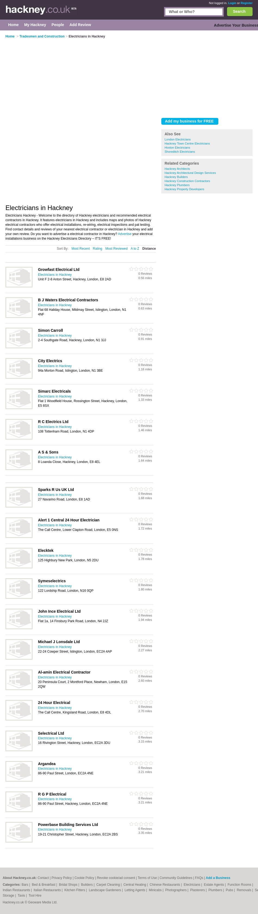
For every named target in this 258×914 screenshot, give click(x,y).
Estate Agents (214, 885)
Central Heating (135, 885)
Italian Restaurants (48, 890)
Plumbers (215, 890)
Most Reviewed (116, 249)
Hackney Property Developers (184, 189)
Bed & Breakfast (44, 885)
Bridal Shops (68, 885)
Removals (244, 890)
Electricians (192, 885)
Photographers (176, 890)
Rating (97, 249)
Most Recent (80, 249)
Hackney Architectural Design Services (190, 172)
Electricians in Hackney (55, 275)
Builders (87, 885)
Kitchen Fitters (75, 890)
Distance (149, 249)
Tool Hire (35, 895)
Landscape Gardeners (105, 890)
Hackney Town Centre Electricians (187, 143)
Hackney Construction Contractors (187, 181)
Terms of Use (147, 878)
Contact (43, 878)
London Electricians (178, 139)
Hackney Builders (176, 177)
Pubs (230, 890)
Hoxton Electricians (177, 147)
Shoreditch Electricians (180, 151)
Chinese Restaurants (165, 885)
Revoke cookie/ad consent (116, 878)
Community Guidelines (175, 878)
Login (232, 3)
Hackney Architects (177, 168)
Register (247, 3)
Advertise (124, 234)
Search (239, 11)
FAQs (199, 878)
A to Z (135, 249)
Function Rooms (240, 885)
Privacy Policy (62, 878)
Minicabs (156, 890)
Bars (25, 885)
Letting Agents (135, 890)
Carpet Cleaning (108, 885)
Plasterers (198, 890)
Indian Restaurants (17, 890)
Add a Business (218, 878)
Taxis (22, 895)
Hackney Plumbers (177, 185)
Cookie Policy (84, 878)
